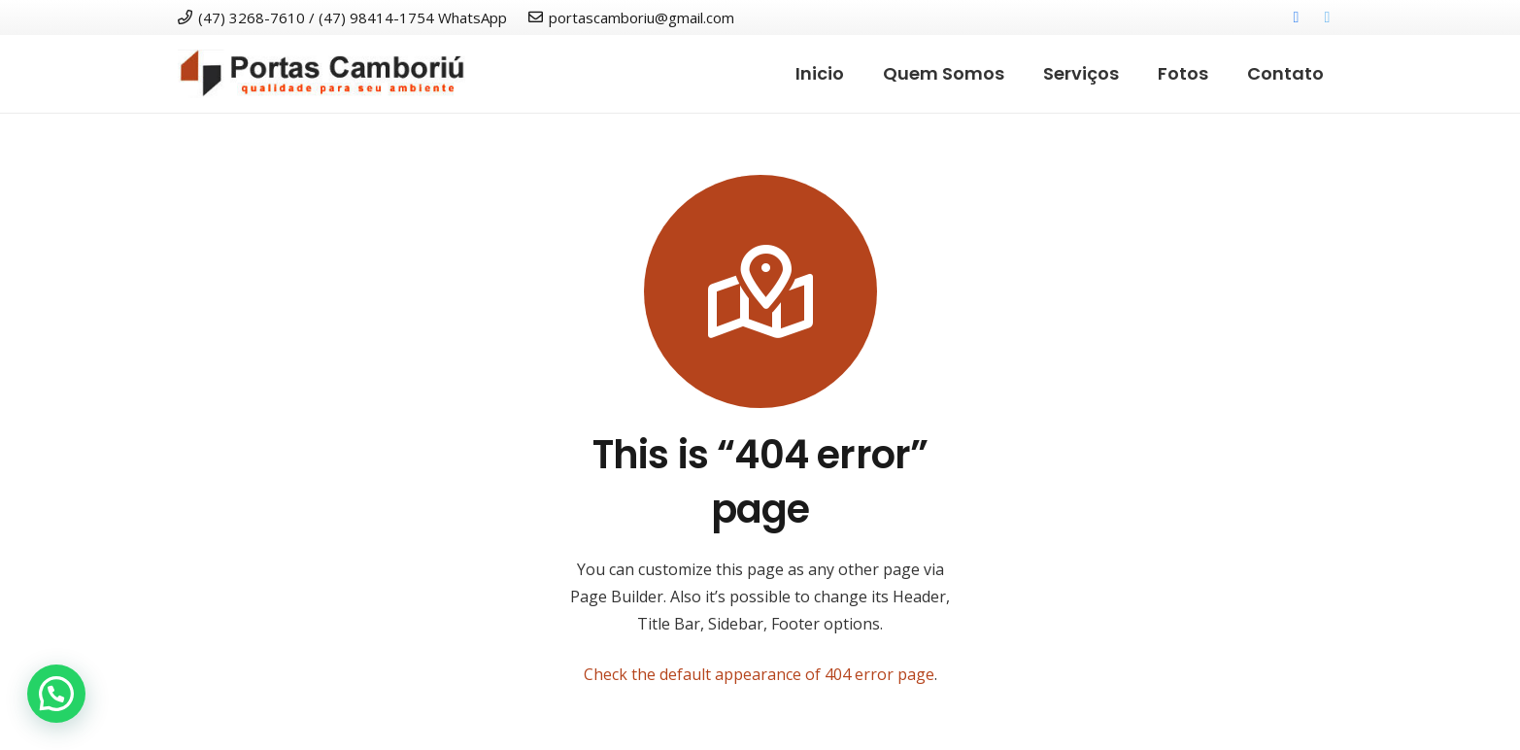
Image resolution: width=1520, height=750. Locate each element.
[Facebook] (1296, 17)
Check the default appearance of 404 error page (759, 674)
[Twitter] (1327, 17)
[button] (56, 694)
